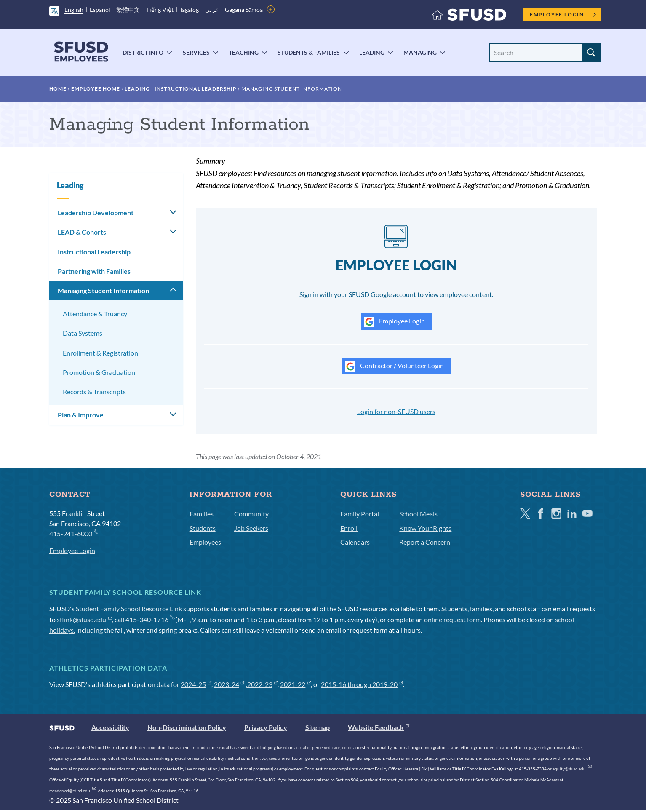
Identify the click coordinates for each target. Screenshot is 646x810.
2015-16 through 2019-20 (362, 684)
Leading (371, 52)
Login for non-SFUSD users (396, 411)
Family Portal (359, 514)
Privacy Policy (265, 727)
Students (203, 528)
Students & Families (309, 52)
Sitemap (317, 727)
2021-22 (295, 684)
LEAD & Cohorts (82, 232)
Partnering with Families (94, 271)
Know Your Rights (425, 528)
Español (100, 9)
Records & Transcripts (94, 392)
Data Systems (82, 333)
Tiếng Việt (160, 9)
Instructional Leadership (196, 89)
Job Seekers (251, 528)
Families (202, 514)
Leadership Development (95, 213)
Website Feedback (378, 727)
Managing (420, 52)
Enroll (349, 528)
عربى (212, 9)
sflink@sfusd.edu (84, 619)
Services (196, 52)
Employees (205, 542)
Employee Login (563, 14)
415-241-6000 (73, 533)
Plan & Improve (81, 415)
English (73, 9)
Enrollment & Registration (100, 353)
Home (58, 89)
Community (251, 514)
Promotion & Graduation (99, 372)
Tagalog (189, 9)
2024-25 (196, 684)
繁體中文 (128, 9)
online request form (452, 619)
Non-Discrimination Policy (186, 727)
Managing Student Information (103, 290)
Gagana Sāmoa (244, 9)
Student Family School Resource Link (129, 608)
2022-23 (262, 684)
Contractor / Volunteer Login (394, 366)
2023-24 (229, 684)
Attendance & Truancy (95, 314)
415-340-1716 (149, 619)
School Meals (418, 514)
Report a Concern (424, 542)
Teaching (244, 52)
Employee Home (95, 89)
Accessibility (110, 727)
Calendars (355, 542)
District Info (143, 52)
